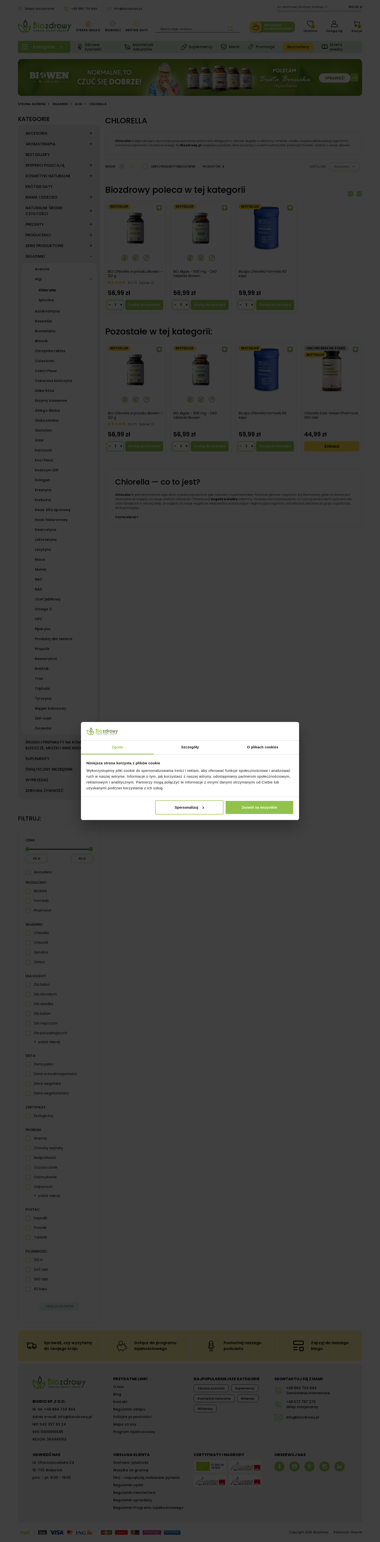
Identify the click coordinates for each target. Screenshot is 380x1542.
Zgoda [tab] (117, 747)
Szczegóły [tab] (190, 747)
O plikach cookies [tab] (262, 747)
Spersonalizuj (189, 807)
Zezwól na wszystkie (259, 807)
